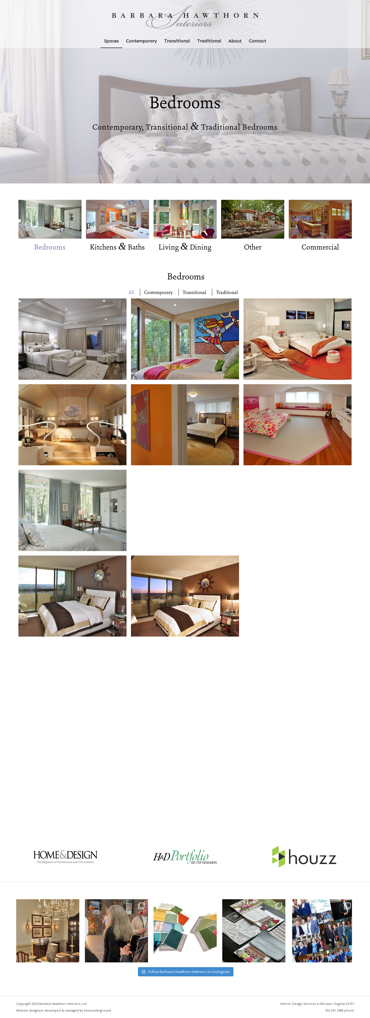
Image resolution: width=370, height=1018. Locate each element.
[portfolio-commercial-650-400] (320, 219)
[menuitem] (111, 41)
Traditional (227, 292)
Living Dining (185, 247)
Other (252, 247)
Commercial (320, 247)
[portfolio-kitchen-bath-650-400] (117, 219)
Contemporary (158, 292)
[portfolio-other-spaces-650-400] (252, 219)
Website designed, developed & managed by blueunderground (63, 1010)
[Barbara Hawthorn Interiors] (185, 17)
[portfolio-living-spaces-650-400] (185, 219)
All (131, 292)
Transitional (194, 292)
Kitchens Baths (117, 247)
